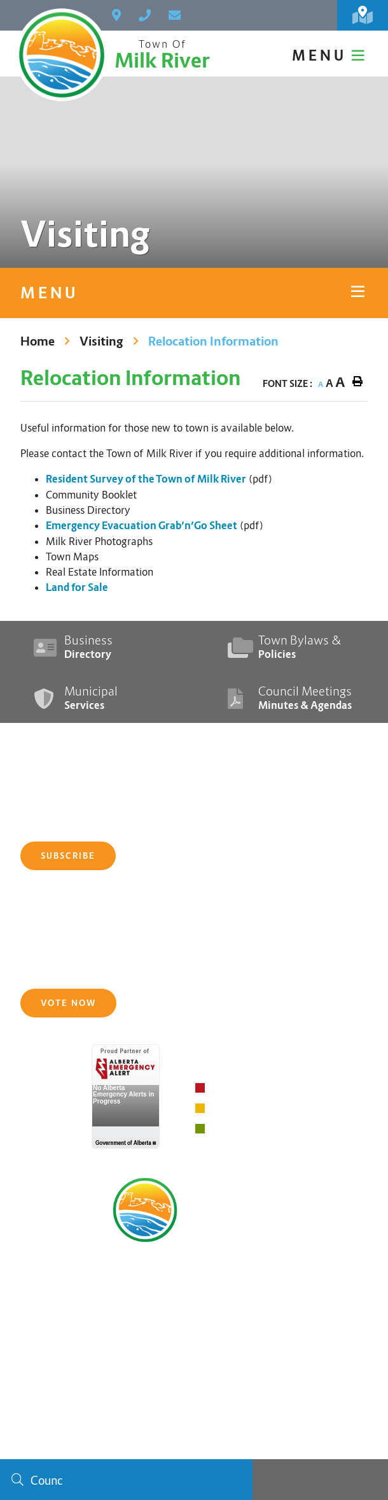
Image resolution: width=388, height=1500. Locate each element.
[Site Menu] (194, 293)
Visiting (101, 341)
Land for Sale (77, 587)
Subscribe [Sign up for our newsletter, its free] (68, 855)
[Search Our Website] (126, 1479)
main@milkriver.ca (194, 1312)
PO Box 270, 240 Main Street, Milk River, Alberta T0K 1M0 (194, 1272)
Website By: (292, 1442)
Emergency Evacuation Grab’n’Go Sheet (141, 525)
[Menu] (330, 55)
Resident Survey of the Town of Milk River (146, 479)
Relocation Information (213, 341)
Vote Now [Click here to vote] (68, 1003)
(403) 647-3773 (194, 1292)
